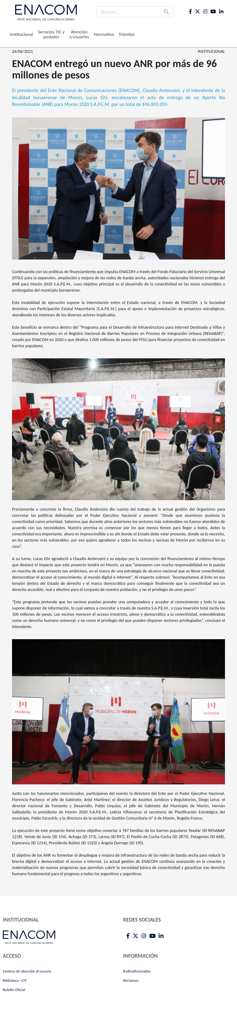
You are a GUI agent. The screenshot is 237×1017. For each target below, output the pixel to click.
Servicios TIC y (51, 34)
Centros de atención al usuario (27, 971)
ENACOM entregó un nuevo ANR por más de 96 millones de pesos (114, 69)
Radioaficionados (137, 971)
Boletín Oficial (14, 989)
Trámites (127, 34)
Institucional (21, 34)
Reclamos (131, 980)
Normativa (104, 34)
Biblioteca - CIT (15, 980)
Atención (79, 34)
